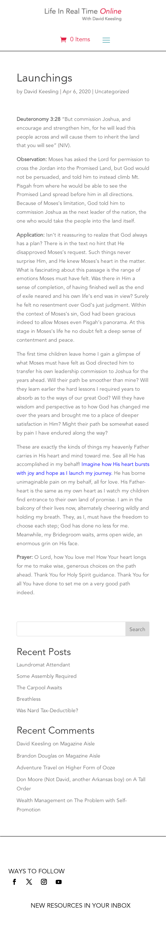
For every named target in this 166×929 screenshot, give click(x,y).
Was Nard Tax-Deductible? (47, 710)
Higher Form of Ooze (90, 768)
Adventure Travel (37, 768)
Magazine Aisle (77, 744)
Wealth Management (41, 800)
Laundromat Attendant (43, 665)
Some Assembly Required (47, 676)
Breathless (29, 699)
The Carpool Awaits (39, 688)
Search (137, 629)
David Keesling (41, 91)
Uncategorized (112, 91)
